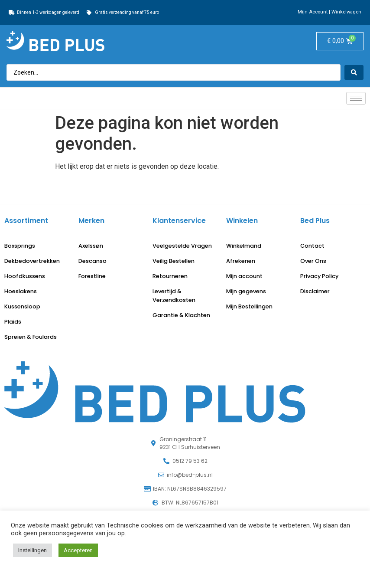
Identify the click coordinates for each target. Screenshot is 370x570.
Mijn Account (313, 12)
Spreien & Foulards (30, 337)
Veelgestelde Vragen (182, 245)
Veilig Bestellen (174, 261)
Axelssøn (90, 245)
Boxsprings (19, 245)
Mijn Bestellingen (249, 306)
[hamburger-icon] (356, 98)
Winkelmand (243, 245)
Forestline (92, 276)
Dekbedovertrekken (32, 261)
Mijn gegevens (246, 291)
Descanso (92, 261)
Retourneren (170, 276)
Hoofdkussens (24, 276)
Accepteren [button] (78, 550)
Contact (312, 245)
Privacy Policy (319, 276)
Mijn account (244, 276)
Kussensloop (22, 306)
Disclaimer (315, 291)
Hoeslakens (20, 291)
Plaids (12, 321)
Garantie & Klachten (181, 315)
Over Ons (313, 261)
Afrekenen (240, 261)
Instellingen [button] (32, 550)
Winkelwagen (346, 12)
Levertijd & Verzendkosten (174, 296)
